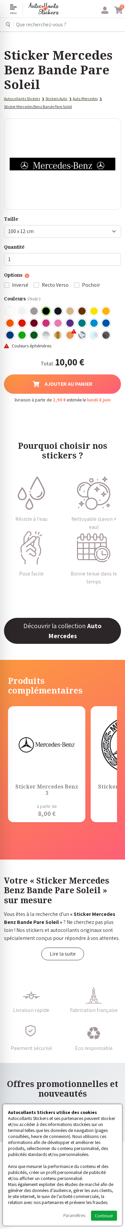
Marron (82, 311)
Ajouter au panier (62, 383)
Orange (10, 323)
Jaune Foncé (106, 311)
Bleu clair (94, 323)
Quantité (14, 247)
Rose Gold (70, 335)
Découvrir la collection (62, 631)
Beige (70, 311)
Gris (34, 311)
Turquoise (82, 323)
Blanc (10, 311)
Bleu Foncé (10, 335)
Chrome (82, 335)
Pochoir (91, 284)
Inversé (20, 284)
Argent (46, 335)
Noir (46, 311)
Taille (11, 219)
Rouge (22, 323)
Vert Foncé (34, 335)
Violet (70, 323)
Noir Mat (58, 311)
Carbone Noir (106, 335)
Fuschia (46, 323)
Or (58, 335)
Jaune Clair (94, 311)
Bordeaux (34, 323)
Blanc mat (22, 311)
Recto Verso (55, 284)
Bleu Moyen (106, 323)
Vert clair (22, 335)
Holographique (94, 335)
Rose (58, 323)
